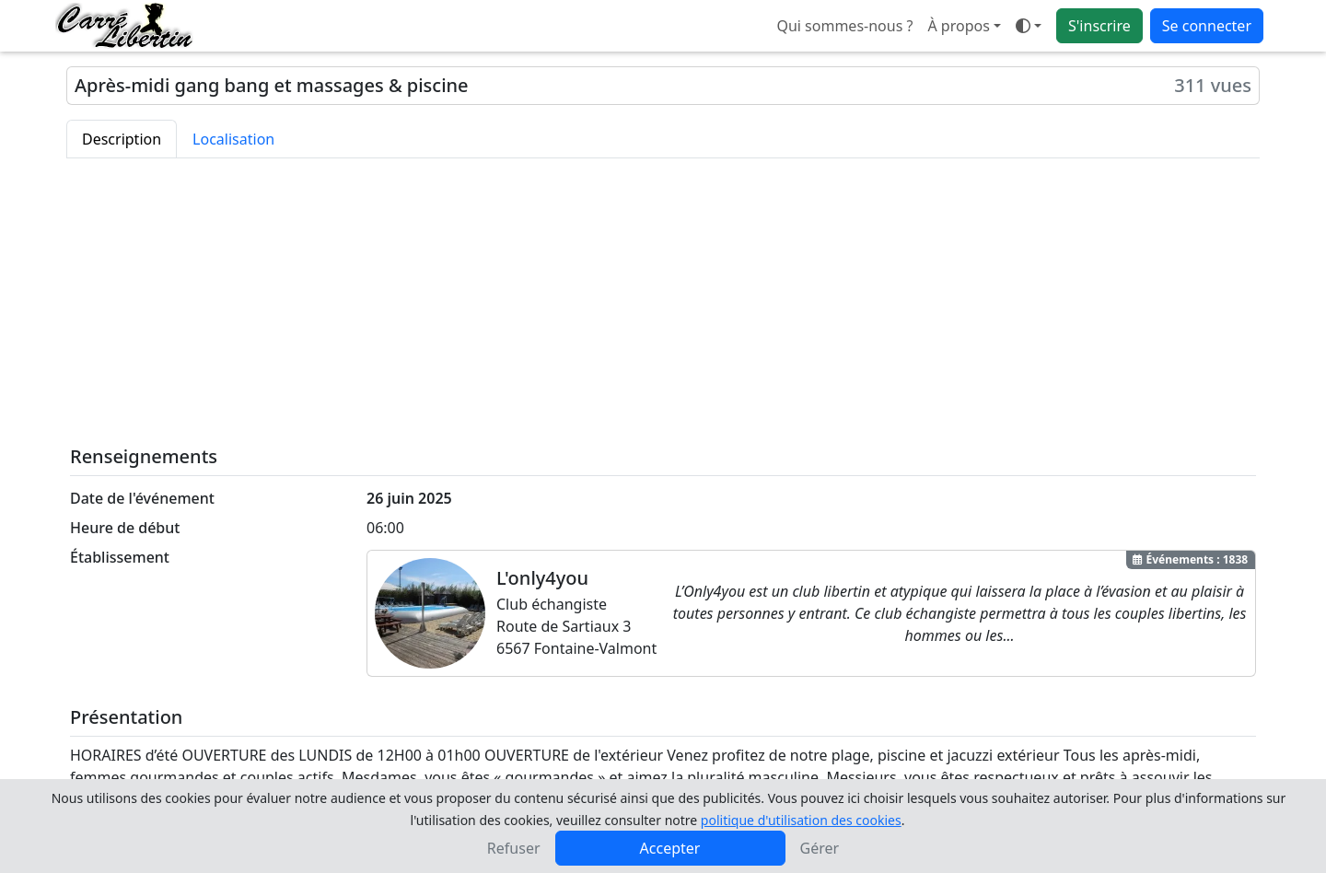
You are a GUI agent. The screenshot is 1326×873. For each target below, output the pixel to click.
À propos (958, 26)
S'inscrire (1099, 26)
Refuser (514, 848)
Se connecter (1206, 26)
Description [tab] (121, 139)
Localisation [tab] (233, 139)
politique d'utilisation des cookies (801, 820)
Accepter (670, 848)
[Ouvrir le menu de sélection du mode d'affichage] (1028, 26)
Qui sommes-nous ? (844, 26)
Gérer (820, 848)
